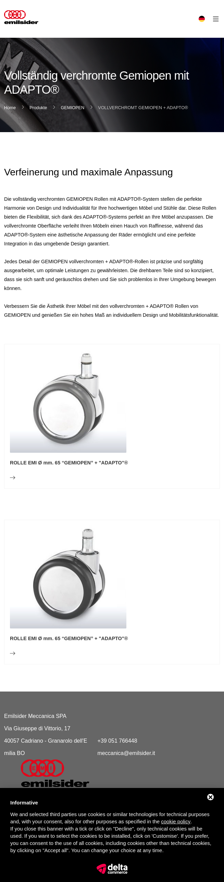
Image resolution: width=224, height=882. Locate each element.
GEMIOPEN (72, 107)
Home (10, 107)
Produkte (38, 107)
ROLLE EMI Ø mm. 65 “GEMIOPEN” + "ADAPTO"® (69, 480)
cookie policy (175, 821)
